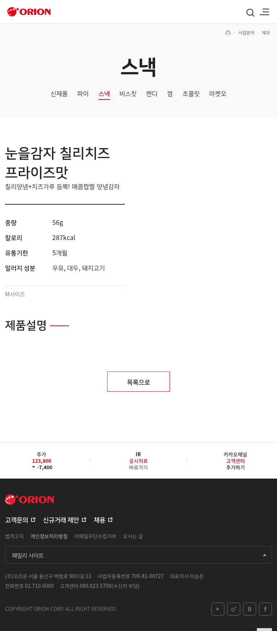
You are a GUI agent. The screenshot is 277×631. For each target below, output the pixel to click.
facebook (265, 609)
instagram (233, 609)
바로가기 (138, 463)
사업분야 (246, 32)
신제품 (59, 93)
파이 (83, 93)
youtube (217, 609)
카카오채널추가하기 (235, 461)
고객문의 (16, 519)
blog (249, 609)
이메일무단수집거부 (95, 535)
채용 (99, 519)
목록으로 (138, 381)
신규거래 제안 (61, 519)
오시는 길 (133, 535)
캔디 (152, 93)
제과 (266, 32)
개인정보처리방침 (49, 535)
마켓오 (218, 93)
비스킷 (128, 93)
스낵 (104, 93)
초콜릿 (191, 93)
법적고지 (14, 535)
